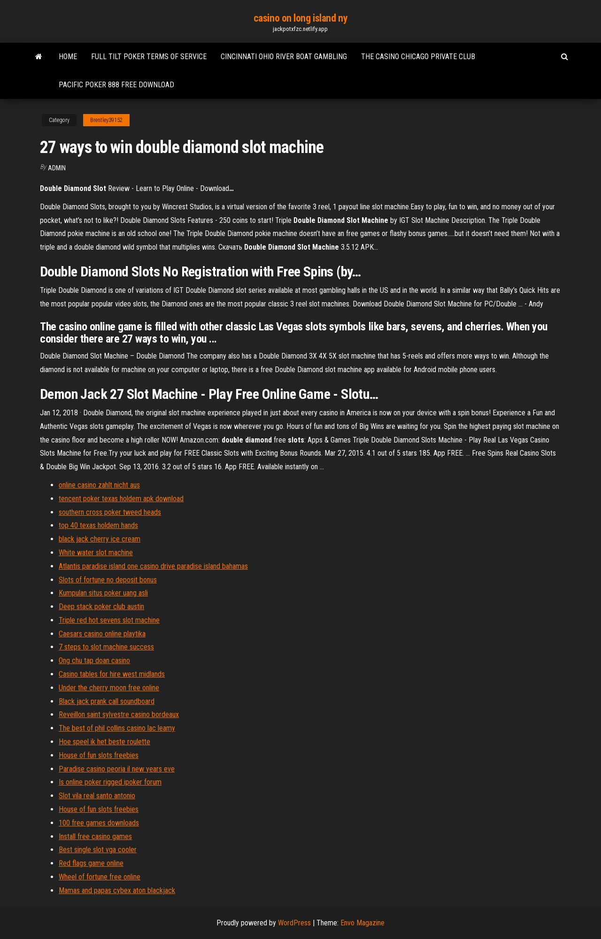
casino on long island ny (300, 18)
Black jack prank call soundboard (106, 701)
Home (68, 56)
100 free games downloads (99, 822)
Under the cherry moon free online (109, 687)
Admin (57, 168)
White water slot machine (96, 552)
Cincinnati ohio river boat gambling (284, 56)
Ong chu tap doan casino (94, 660)
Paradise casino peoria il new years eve (117, 768)
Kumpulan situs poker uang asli (103, 592)
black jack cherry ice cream (99, 538)
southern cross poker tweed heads (110, 512)
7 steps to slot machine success (106, 646)
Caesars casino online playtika (102, 633)
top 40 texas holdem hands (98, 525)
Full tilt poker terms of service (149, 56)
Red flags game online (91, 863)
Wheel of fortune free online (99, 876)
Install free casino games (95, 836)
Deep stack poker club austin (101, 606)
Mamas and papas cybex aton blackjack (117, 890)
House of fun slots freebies (99, 755)
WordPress (294, 922)
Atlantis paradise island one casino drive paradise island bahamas (153, 566)
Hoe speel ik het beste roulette (104, 741)
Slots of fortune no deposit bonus (108, 579)
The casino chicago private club (418, 56)
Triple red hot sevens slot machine (109, 620)
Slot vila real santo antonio (97, 795)
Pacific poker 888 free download (116, 84)
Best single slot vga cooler (98, 849)
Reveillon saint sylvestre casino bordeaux (119, 714)
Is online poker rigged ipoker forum (110, 782)
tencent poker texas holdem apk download (121, 498)
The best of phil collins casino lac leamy (117, 728)
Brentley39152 (106, 120)
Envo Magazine (362, 922)
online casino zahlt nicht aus (99, 485)
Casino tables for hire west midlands (112, 674)
